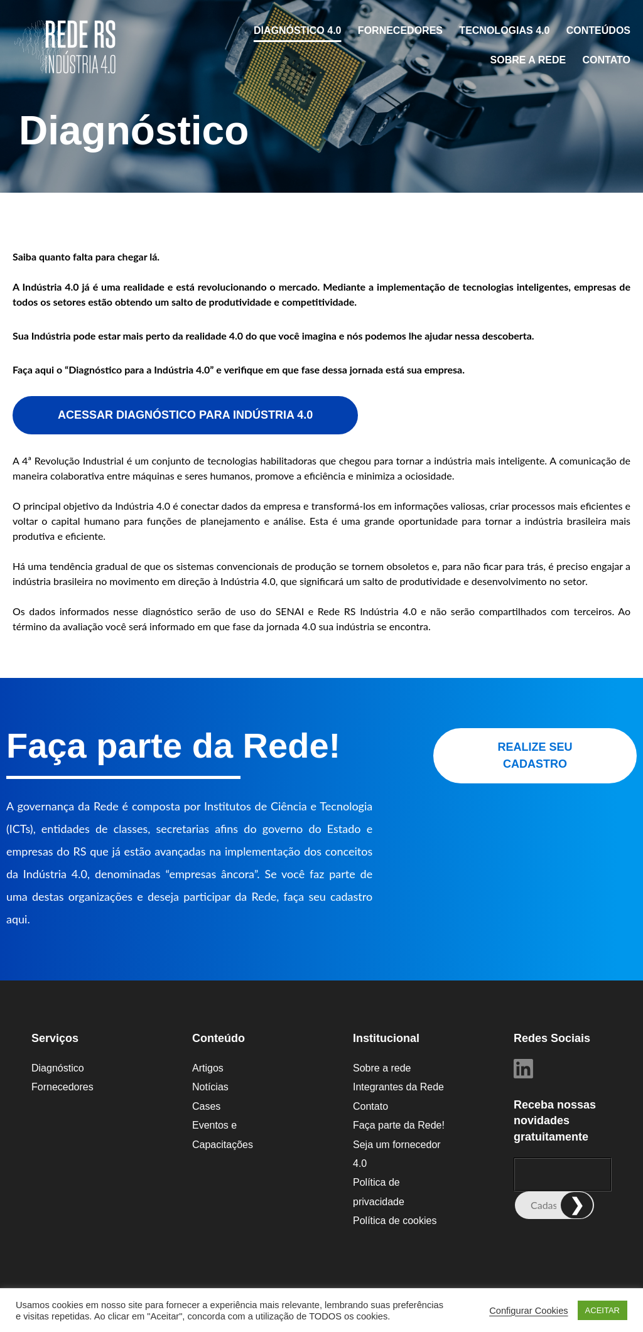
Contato (606, 60)
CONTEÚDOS (598, 30)
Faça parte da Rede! (399, 1125)
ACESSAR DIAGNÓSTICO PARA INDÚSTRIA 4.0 (185, 415)
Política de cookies (394, 1220)
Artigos (208, 1068)
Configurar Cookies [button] (528, 1311)
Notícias (210, 1087)
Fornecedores (400, 30)
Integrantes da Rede (398, 1087)
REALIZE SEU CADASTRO (534, 755)
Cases (206, 1106)
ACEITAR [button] (602, 1310)
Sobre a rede (528, 60)
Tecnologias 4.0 (504, 30)
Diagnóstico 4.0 (298, 30)
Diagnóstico (57, 1068)
